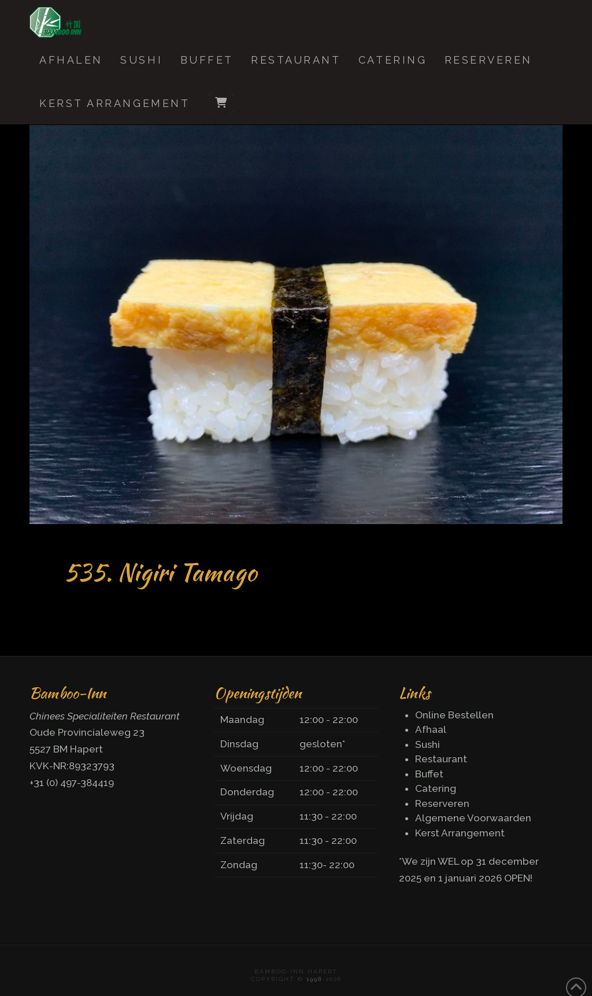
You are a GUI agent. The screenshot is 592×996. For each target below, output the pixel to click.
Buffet (429, 774)
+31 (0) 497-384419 (71, 782)
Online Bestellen (454, 715)
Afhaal (430, 729)
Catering (435, 788)
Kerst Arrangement (460, 833)
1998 (314, 979)
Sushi (427, 744)
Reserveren (442, 803)
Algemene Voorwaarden (473, 818)
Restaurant (441, 759)
